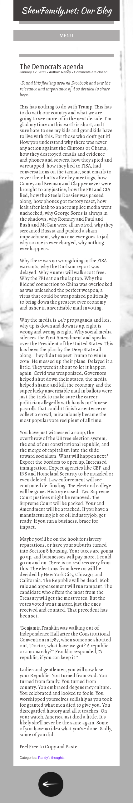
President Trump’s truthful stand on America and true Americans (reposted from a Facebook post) (50, 784)
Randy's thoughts (51, 757)
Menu (66, 35)
